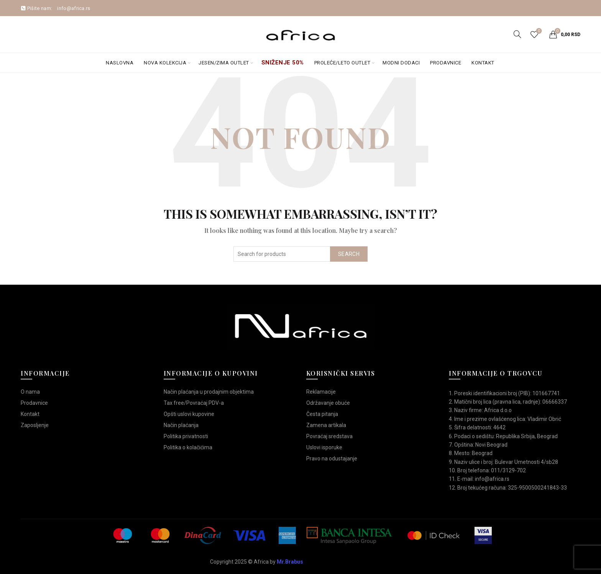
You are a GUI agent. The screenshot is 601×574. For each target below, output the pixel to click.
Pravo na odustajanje (331, 458)
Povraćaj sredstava (329, 436)
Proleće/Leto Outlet (342, 63)
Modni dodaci (401, 63)
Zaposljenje (35, 425)
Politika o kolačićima (188, 447)
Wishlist (538, 31)
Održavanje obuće (328, 403)
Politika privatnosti (186, 436)
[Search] (517, 34)
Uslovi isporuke (324, 447)
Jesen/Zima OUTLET (224, 63)
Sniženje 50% (282, 62)
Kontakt (482, 63)
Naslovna (119, 63)
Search (349, 254)
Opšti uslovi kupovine (189, 414)
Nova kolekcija (165, 63)
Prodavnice (445, 63)
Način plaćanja (181, 425)
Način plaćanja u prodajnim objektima (209, 392)
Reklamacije (321, 392)
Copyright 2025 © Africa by (256, 562)
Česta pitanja (322, 414)
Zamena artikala (326, 425)
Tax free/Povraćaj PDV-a (194, 403)
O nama (30, 392)
